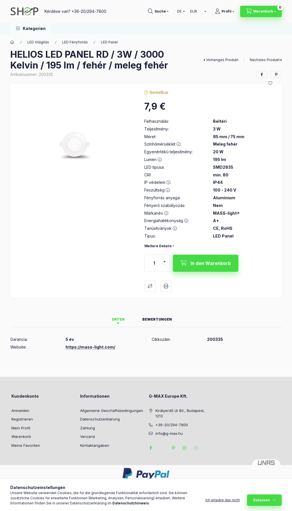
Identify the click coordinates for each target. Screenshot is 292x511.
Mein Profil (20, 428)
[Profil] (224, 11)
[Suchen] (158, 11)
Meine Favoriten (25, 445)
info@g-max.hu (169, 433)
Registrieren (22, 419)
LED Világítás (38, 42)
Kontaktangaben (94, 445)
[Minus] (164, 267)
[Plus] (164, 259)
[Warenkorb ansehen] (261, 11)
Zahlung (87, 428)
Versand (87, 436)
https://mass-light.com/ (90, 347)
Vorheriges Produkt (222, 60)
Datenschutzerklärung (100, 419)
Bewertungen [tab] (157, 319)
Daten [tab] (118, 319)
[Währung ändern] (197, 11)
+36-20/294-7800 (89, 11)
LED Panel (109, 42)
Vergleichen (150, 286)
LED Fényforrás (75, 42)
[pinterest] (276, 74)
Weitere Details (158, 246)
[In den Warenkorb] (205, 263)
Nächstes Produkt (265, 60)
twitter (162, 448)
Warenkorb (21, 436)
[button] (30, 28)
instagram (184, 448)
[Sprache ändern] (180, 11)
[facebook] (261, 74)
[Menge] (154, 263)
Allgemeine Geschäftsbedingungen (111, 410)
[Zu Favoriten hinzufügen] (270, 83)
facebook (150, 448)
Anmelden (20, 410)
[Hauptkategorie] (12, 42)
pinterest (173, 448)
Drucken (166, 286)
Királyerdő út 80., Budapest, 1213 (180, 413)
